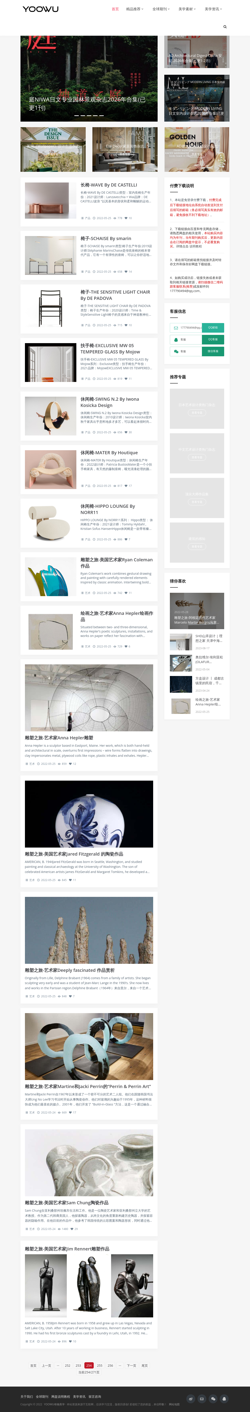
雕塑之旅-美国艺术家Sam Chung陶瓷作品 (66, 1203)
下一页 (131, 1365)
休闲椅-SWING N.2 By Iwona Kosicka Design (110, 402)
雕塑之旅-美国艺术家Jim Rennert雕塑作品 (67, 1249)
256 (110, 1365)
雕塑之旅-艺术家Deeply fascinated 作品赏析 (70, 970)
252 (67, 1365)
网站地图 (174, 1404)
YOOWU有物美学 (54, 1404)
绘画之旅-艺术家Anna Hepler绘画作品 (208, 704)
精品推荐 (133, 8)
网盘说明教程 (60, 1396)
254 (89, 1365)
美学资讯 (212, 8)
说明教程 (195, 246)
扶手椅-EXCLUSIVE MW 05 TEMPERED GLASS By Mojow (110, 348)
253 (78, 1365)
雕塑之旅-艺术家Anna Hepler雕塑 (59, 738)
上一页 (46, 1365)
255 (99, 1365)
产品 (87, 218)
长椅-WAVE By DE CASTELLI (109, 185)
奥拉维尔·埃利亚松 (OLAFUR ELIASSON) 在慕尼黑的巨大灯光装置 (209, 664)
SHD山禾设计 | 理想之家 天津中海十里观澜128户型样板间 (209, 643)
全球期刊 (159, 8)
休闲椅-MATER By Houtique (109, 453)
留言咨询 (95, 1396)
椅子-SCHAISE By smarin (106, 238)
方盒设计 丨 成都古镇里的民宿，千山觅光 (209, 683)
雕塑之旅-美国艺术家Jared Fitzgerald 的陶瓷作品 (74, 854)
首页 (115, 8)
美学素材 (186, 8)
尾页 (145, 1365)
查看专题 (53, 154)
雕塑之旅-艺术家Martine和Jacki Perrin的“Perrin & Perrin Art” (88, 1086)
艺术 (87, 593)
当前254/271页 (89, 1372)
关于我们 (26, 1396)
